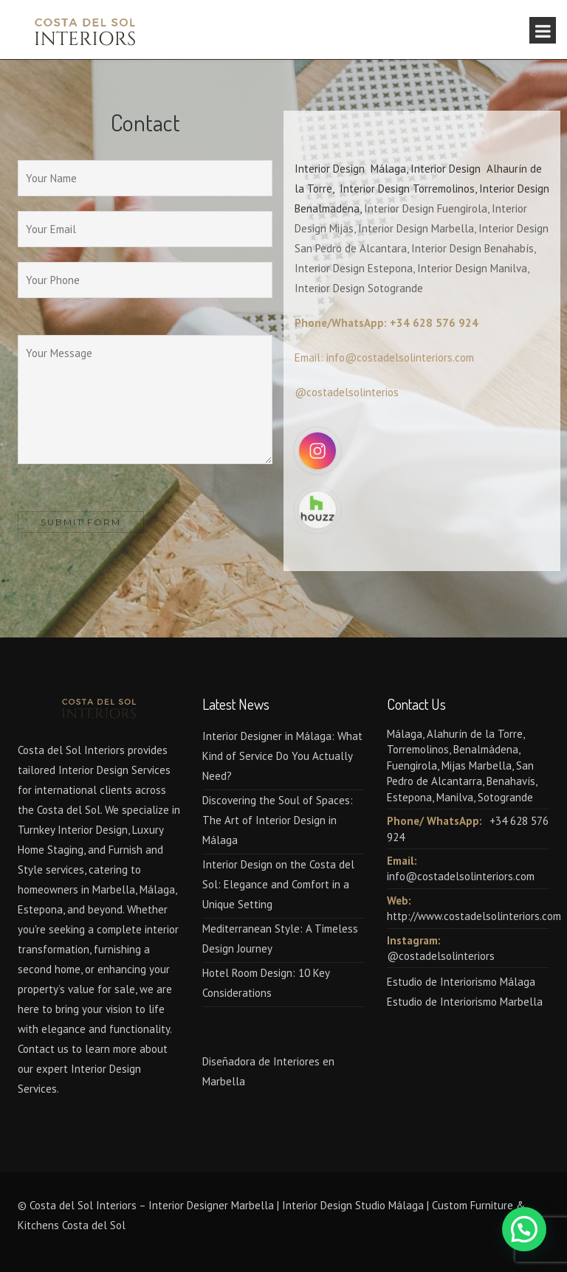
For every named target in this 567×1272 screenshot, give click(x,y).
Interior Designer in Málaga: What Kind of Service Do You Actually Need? (282, 756)
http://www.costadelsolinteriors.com (474, 916)
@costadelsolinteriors (441, 956)
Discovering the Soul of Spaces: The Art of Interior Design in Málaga (277, 820)
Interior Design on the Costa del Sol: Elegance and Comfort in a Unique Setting (278, 884)
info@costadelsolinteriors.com (461, 876)
